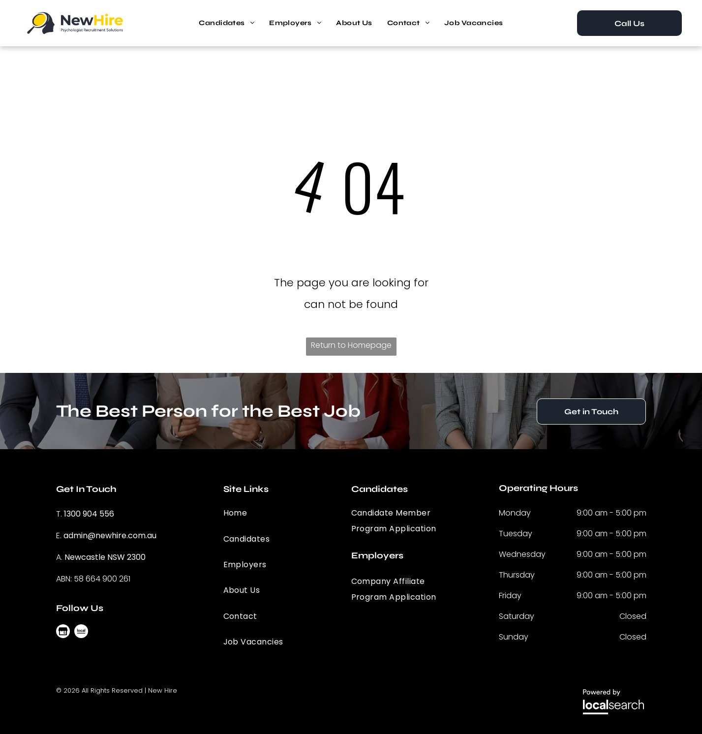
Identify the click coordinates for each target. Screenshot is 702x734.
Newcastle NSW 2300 (105, 557)
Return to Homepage (351, 345)
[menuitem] (226, 23)
